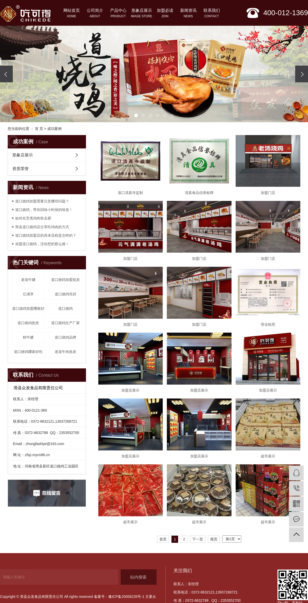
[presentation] (6, 74)
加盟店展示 (130, 390)
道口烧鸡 (65, 308)
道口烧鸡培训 (65, 294)
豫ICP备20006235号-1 (126, 597)
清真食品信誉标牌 (199, 193)
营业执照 (268, 324)
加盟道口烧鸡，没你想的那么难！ (42, 244)
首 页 (39, 129)
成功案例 (54, 129)
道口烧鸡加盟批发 (65, 280)
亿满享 (28, 294)
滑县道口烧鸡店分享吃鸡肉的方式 (42, 227)
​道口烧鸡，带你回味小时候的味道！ (44, 210)
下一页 (197, 539)
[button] (136, 115)
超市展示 (268, 456)
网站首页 (71, 13)
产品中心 (118, 13)
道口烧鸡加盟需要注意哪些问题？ (42, 201)
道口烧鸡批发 (28, 323)
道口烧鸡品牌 (65, 337)
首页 (163, 539)
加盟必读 (165, 13)
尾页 (213, 539)
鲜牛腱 (28, 337)
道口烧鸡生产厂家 (65, 323)
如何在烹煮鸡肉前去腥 (33, 218)
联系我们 (211, 13)
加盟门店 (268, 193)
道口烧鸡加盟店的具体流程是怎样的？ (45, 235)
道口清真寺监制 (130, 193)
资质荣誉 (20, 168)
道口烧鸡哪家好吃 (28, 352)
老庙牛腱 (28, 280)
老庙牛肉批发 (65, 352)
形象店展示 (141, 13)
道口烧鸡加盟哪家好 (28, 308)
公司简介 (95, 13)
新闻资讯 (188, 13)
